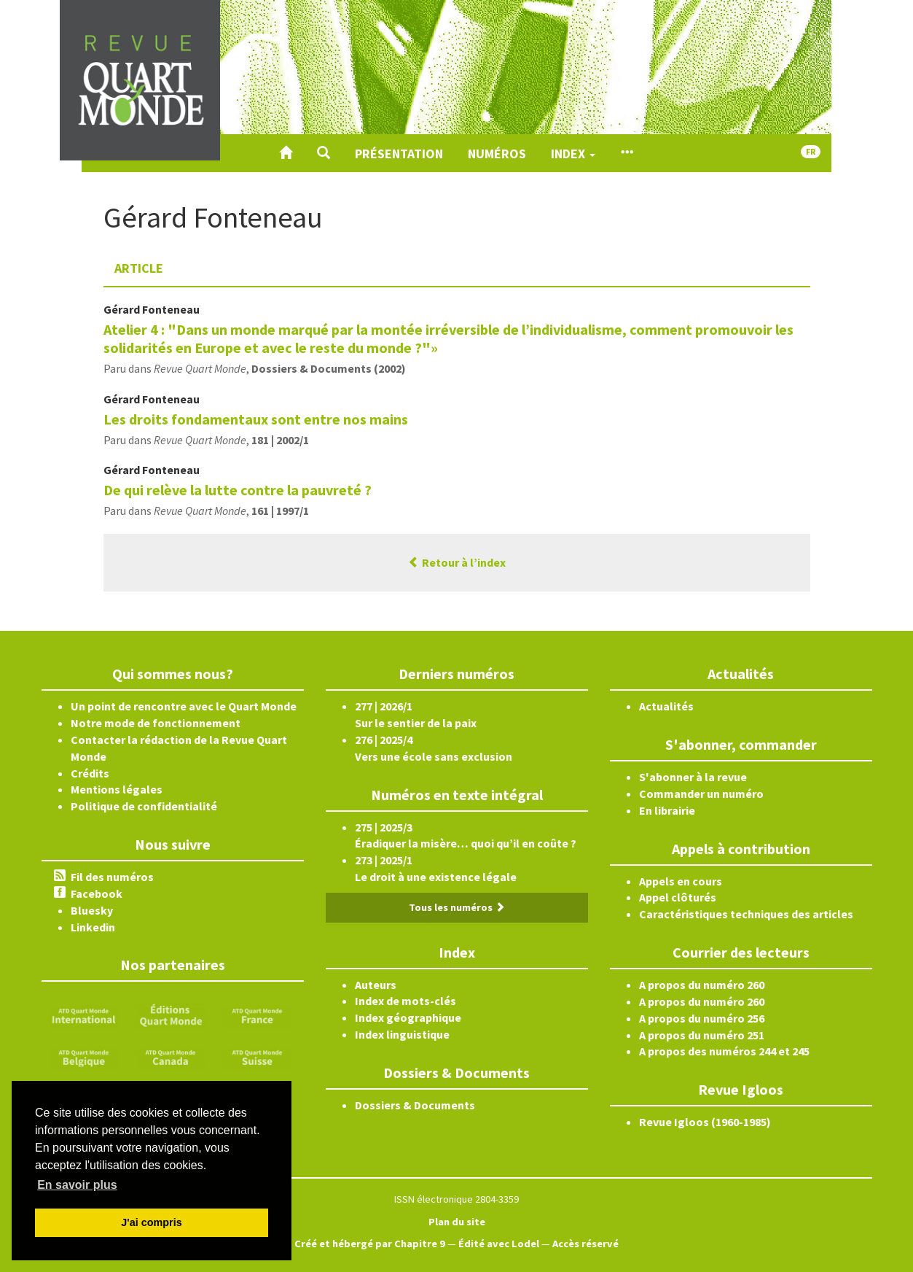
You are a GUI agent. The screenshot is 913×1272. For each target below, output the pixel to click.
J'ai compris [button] (151, 1222)
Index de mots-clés (405, 1000)
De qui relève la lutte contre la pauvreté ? (237, 490)
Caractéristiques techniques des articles (746, 914)
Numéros (497, 153)
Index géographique (408, 1017)
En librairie (667, 810)
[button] (323, 153)
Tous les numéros (457, 907)
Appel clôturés (677, 897)
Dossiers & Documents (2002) (328, 368)
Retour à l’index (457, 562)
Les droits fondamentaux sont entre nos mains (255, 419)
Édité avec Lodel (498, 1243)
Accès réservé (585, 1243)
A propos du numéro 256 (701, 1018)
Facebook (96, 893)
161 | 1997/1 (280, 510)
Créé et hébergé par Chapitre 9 (369, 1243)
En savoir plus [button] (77, 1185)
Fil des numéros (112, 876)
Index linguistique (402, 1034)
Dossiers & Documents (415, 1105)
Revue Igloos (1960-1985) (705, 1121)
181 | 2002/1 (280, 440)
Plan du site (456, 1221)
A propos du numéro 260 (701, 984)
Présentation (399, 153)
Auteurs (375, 984)
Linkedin (93, 927)
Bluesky (92, 910)
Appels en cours (680, 881)
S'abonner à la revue (693, 776)
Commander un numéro (701, 793)
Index (573, 153)
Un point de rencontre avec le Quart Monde (184, 706)
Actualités (666, 706)
